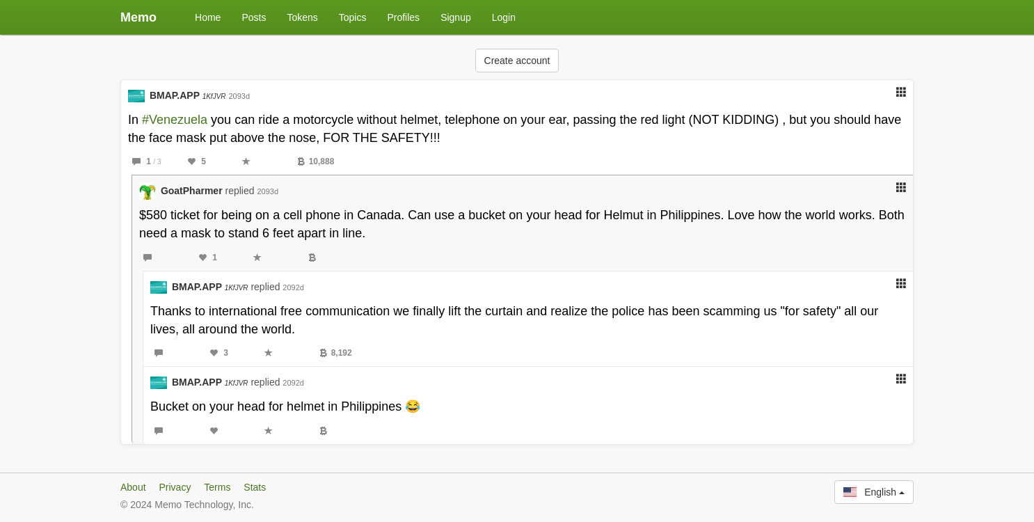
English (874, 492)
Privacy (175, 487)
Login (504, 17)
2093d (239, 96)
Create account (517, 60)
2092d (293, 287)
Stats (255, 487)
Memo (138, 17)
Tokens (302, 17)
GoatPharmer (192, 190)
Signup (455, 17)
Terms (217, 487)
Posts (253, 17)
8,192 (335, 353)
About (133, 487)
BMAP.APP (188, 95)
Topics (353, 17)
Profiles (403, 17)
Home (208, 17)
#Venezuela (174, 120)
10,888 (316, 161)
